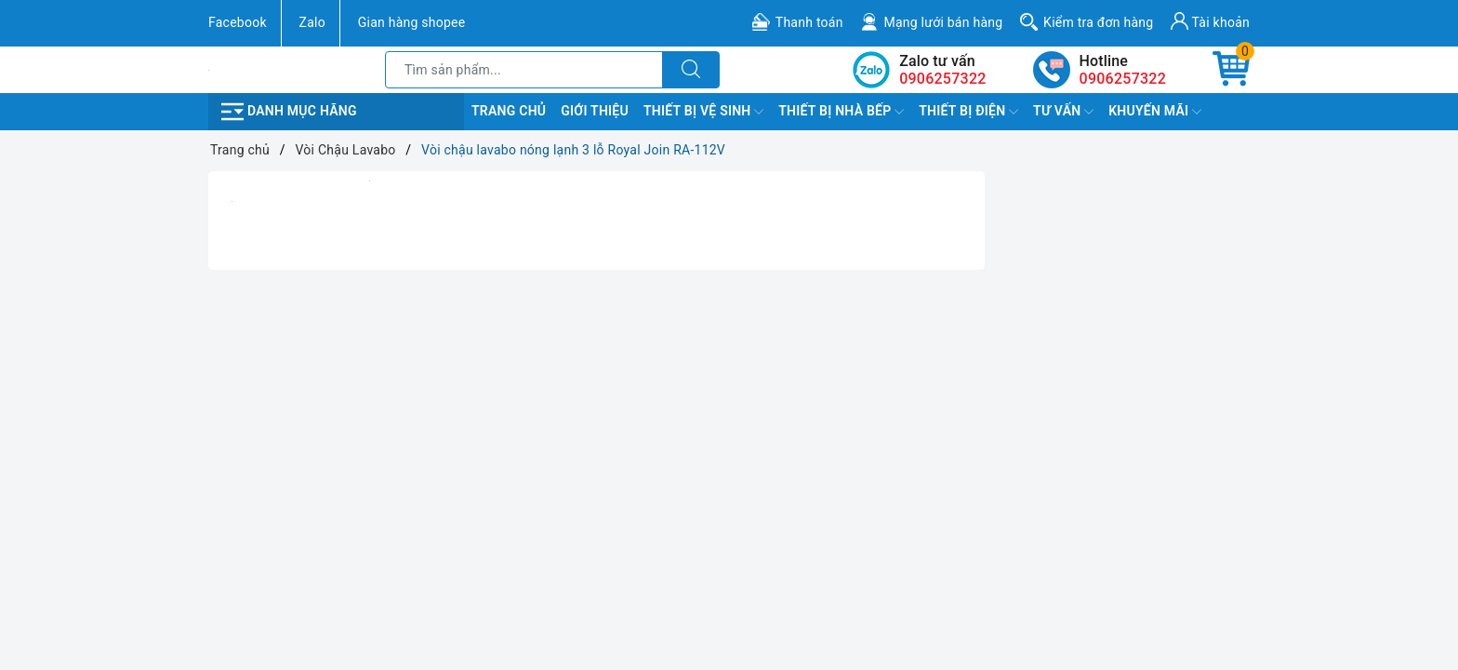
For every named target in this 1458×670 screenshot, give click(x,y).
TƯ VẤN (1063, 111)
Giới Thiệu (595, 110)
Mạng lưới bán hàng (942, 22)
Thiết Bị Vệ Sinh (703, 111)
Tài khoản (1210, 21)
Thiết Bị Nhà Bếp (841, 111)
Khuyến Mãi (1154, 111)
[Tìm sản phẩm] (524, 69)
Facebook (237, 22)
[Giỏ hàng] (1231, 69)
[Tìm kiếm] (691, 69)
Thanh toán (809, 22)
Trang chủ (508, 110)
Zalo (312, 22)
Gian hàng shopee (412, 22)
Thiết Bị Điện (968, 111)
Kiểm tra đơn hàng (1098, 22)
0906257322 (1123, 78)
